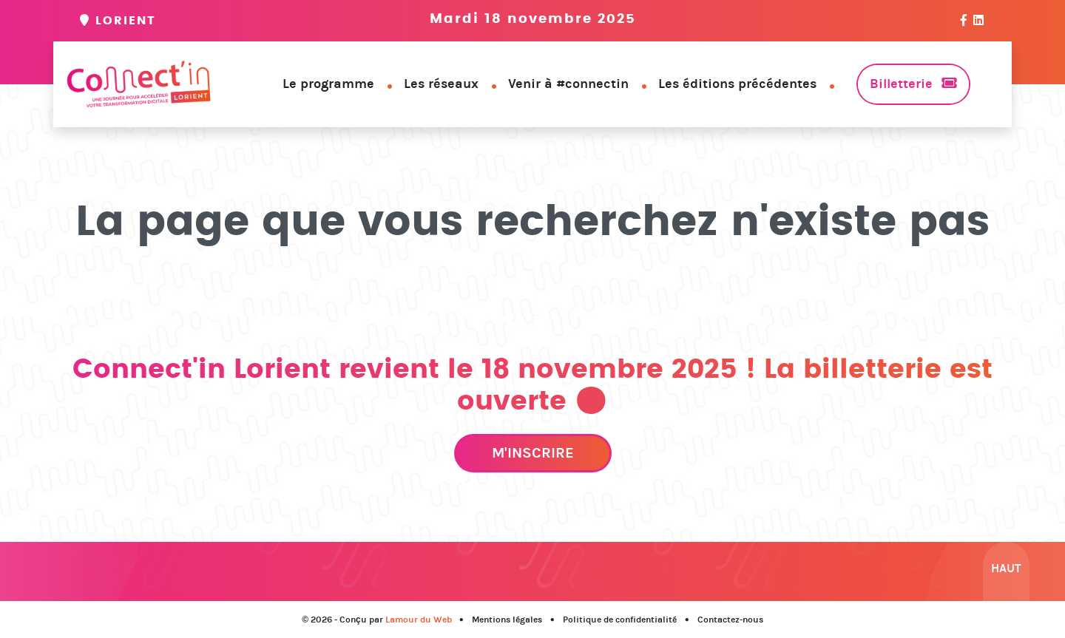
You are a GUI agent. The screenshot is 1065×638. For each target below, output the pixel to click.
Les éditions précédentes (737, 83)
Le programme (328, 83)
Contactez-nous (730, 619)
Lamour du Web (418, 619)
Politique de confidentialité (620, 619)
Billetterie (901, 83)
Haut (1006, 568)
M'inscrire (533, 452)
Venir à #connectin (568, 83)
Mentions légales (507, 619)
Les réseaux (441, 83)
